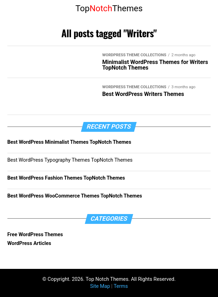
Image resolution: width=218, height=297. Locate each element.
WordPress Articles (29, 243)
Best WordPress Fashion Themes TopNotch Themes (66, 178)
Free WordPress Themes (35, 235)
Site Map (100, 286)
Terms (121, 286)
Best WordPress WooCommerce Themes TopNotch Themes (74, 196)
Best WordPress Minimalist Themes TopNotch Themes (69, 142)
